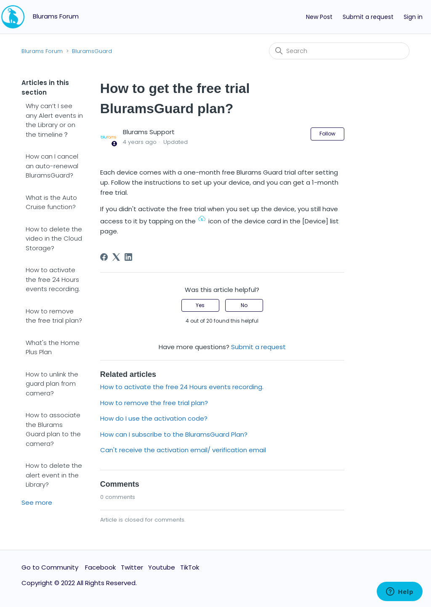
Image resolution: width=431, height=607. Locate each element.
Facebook (100, 567)
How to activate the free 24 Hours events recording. (53, 279)
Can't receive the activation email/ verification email (183, 449)
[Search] (339, 50)
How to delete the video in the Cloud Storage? (54, 238)
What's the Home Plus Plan (53, 347)
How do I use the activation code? (154, 418)
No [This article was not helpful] (244, 305)
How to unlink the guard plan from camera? (52, 384)
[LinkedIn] (128, 257)
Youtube (161, 567)
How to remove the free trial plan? (54, 316)
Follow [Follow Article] (327, 133)
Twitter (132, 567)
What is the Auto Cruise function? (51, 202)
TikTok (189, 567)
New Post (319, 17)
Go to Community (50, 567)
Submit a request (368, 17)
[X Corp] (116, 257)
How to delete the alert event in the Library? (54, 475)
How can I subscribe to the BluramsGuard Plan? (173, 434)
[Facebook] (104, 257)
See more (36, 502)
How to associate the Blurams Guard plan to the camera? (53, 429)
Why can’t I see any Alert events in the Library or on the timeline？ (54, 120)
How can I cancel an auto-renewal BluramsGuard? (52, 166)
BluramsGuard (92, 51)
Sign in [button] (413, 17)
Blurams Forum (42, 51)
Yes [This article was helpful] (200, 305)
